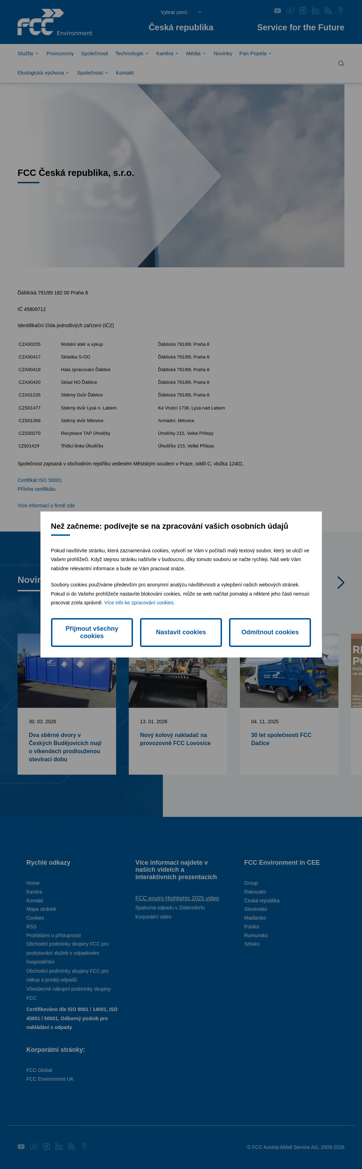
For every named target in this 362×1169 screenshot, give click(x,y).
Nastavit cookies (181, 632)
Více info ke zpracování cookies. (139, 602)
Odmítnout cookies (270, 632)
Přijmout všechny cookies (91, 632)
